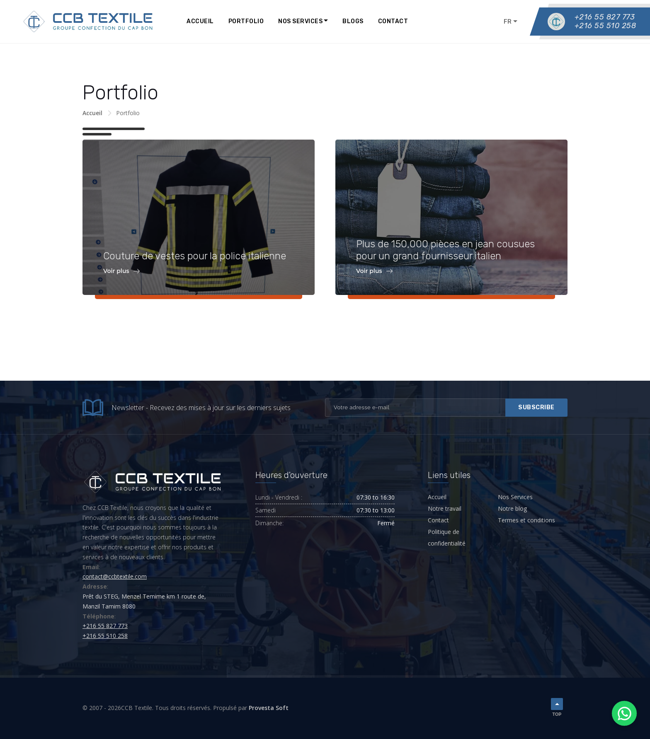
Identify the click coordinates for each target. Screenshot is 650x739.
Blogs (353, 21)
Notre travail (444, 508)
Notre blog (512, 508)
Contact (393, 21)
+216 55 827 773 (605, 17)
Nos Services (300, 21)
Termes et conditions (526, 520)
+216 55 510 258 (605, 25)
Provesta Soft (269, 708)
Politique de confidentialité (447, 537)
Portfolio (246, 21)
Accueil (200, 21)
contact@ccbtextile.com (114, 576)
